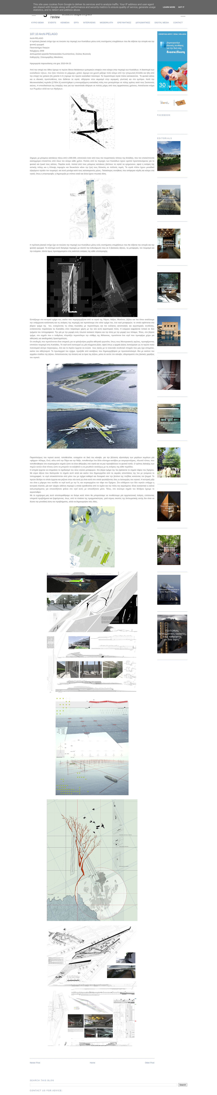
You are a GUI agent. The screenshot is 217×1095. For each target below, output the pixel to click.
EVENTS (52, 22)
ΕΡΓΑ (76, 22)
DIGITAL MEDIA (162, 22)
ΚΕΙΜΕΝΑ (65, 22)
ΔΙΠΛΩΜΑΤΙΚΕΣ (143, 22)
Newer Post (35, 1063)
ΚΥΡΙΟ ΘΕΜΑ (37, 22)
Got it (181, 7)
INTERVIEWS (89, 22)
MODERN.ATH (106, 22)
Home (92, 1063)
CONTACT (178, 22)
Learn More (169, 7)
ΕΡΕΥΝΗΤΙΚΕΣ (124, 22)
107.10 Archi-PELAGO (44, 34)
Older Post (149, 1063)
